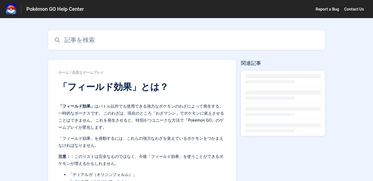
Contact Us (354, 9)
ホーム (63, 72)
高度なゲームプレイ (88, 72)
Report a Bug (327, 9)
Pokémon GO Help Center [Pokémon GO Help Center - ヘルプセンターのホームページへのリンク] (55, 9)
